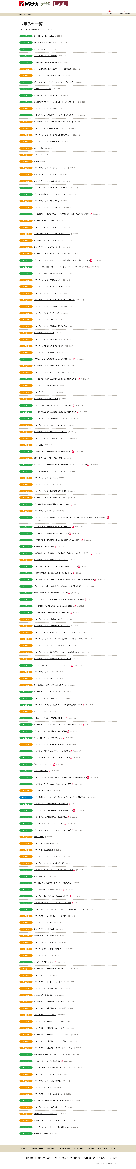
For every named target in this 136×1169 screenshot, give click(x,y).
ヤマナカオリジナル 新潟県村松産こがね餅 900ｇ (52, 658)
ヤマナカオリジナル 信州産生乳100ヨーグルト (51, 744)
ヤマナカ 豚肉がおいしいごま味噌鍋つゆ (49, 346)
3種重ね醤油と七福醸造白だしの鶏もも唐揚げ (50, 685)
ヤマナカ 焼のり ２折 (42, 955)
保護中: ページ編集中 (41, 1133)
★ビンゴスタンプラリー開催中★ (45, 56)
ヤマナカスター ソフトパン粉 (45, 1015)
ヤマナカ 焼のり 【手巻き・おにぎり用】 (49, 949)
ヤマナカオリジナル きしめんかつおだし (49, 286)
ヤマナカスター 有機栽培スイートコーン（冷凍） (52, 1034)
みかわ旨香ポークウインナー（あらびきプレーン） (52, 234)
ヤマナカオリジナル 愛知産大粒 (45, 319)
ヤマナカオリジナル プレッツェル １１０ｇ (50, 168)
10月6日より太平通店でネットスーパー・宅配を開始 (52, 883)
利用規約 (102, 1158)
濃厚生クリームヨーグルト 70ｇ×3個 (48, 458)
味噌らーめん (38, 154)
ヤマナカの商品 (76, 11)
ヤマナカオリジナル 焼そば (44, 333)
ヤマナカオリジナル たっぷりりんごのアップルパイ (52, 135)
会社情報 (108, 11)
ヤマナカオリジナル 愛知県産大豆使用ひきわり (51, 326)
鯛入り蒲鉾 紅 (39, 837)
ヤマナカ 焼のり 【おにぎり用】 (46, 942)
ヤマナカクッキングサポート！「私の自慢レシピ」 (52, 1127)
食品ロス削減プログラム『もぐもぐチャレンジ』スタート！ (55, 102)
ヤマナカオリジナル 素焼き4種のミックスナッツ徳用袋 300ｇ (57, 652)
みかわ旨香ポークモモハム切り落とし (47, 181)
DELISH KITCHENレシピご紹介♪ (46, 42)
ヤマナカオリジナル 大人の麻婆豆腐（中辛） (50, 497)
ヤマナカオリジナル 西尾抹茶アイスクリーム (50, 431)
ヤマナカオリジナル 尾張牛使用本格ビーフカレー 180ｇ (55, 632)
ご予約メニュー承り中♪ (42, 88)
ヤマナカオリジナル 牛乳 (43, 922)
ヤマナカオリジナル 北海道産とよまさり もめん (52, 626)
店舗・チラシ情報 (43, 11)
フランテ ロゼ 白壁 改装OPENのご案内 (48, 273)
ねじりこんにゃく (40, 711)
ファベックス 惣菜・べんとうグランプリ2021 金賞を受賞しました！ (59, 909)
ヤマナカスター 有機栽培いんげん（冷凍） (49, 1021)
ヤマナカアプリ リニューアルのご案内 (48, 691)
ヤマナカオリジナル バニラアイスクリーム (49, 425)
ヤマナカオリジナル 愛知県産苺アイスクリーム (51, 438)
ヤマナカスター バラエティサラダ (46, 1074)
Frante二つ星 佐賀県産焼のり (45, 935)
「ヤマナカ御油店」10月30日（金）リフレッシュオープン (54, 1067)
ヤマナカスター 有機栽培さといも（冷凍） (49, 1028)
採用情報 (92, 11)
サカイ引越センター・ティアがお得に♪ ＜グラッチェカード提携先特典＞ (60, 797)
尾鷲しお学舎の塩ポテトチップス (46, 174)
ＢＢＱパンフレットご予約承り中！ (46, 95)
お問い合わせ (102, 1148)
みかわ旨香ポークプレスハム (44, 929)
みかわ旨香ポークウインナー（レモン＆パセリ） (51, 240)
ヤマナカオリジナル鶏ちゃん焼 (45, 385)
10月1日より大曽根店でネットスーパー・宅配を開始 (52, 1100)
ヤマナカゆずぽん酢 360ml (44, 220)
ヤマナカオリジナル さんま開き (45, 108)
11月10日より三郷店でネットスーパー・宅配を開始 (52, 1054)
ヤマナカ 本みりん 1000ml (43, 850)
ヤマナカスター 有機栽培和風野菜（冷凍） (49, 1001)
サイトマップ (112, 1158)
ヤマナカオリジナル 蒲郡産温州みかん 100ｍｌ (50, 128)
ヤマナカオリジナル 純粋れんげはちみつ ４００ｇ (52, 645)
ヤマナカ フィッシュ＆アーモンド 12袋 (49, 372)
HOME (21, 14)
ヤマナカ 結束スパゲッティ (44, 352)
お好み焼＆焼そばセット (42, 790)
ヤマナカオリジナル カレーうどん (46, 293)
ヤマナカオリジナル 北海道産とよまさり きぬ (51, 619)
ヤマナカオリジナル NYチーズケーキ (47, 141)
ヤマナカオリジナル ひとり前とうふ (47, 856)
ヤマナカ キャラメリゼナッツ (45, 392)
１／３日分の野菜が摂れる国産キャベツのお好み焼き (52, 69)
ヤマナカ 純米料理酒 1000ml (44, 843)
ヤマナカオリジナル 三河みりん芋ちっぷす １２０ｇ (53, 121)
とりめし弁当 (38, 445)
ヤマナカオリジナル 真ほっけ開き (46, 201)
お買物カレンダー (40, 49)
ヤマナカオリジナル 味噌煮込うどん (47, 280)
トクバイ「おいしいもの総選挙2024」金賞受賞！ (51, 418)
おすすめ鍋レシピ (40, 876)
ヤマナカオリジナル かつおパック (46, 399)
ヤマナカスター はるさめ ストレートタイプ (50, 916)
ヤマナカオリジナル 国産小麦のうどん (48, 339)
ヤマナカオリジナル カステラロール (47, 227)
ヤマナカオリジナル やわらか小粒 (46, 313)
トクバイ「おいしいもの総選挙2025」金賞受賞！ (51, 187)
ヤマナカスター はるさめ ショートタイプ (49, 982)
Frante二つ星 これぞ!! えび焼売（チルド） (50, 1120)
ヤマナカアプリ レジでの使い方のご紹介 (49, 698)
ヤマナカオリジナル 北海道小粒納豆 (47, 1081)
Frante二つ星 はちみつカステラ (45, 1114)
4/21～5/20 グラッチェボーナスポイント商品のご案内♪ (54, 82)
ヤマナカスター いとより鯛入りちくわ (48, 1094)
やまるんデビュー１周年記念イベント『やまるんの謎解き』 (55, 115)
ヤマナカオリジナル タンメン (44, 511)
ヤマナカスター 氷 (41, 975)
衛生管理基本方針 (89, 1158)
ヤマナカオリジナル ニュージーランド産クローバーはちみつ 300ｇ (58, 639)
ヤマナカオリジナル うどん (44, 484)
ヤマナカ (27, 11)
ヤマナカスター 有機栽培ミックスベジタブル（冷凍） (53, 1048)
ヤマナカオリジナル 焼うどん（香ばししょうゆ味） (52, 253)
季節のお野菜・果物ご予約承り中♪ (46, 62)
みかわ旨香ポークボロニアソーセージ (47, 247)
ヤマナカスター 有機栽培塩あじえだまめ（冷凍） (52, 968)
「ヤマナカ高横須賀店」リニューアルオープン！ (51, 471)
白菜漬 (36, 161)
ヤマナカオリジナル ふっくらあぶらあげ (49, 863)
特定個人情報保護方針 (44, 1158)
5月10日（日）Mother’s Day (44, 36)
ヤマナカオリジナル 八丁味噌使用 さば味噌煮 (51, 306)
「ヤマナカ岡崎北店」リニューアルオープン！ (50, 194)
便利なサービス (79, 1148)
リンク (112, 1148)
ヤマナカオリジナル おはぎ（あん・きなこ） (50, 1107)
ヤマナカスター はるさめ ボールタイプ (49, 988)
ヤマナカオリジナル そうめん (45, 478)
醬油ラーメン (38, 148)
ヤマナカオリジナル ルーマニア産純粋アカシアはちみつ (54, 300)
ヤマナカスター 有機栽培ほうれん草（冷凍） (50, 1008)
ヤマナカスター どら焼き (43, 1087)
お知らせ (24, 1148)
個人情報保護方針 (28, 1158)
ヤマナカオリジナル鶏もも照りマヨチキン (49, 75)
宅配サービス (60, 11)
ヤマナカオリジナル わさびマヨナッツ (48, 207)
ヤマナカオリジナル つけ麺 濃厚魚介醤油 (49, 365)
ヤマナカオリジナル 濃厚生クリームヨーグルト (51, 559)
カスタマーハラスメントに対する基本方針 (68, 1158)
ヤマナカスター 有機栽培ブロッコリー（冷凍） (51, 1041)
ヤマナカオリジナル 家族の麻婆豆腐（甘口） (50, 491)
